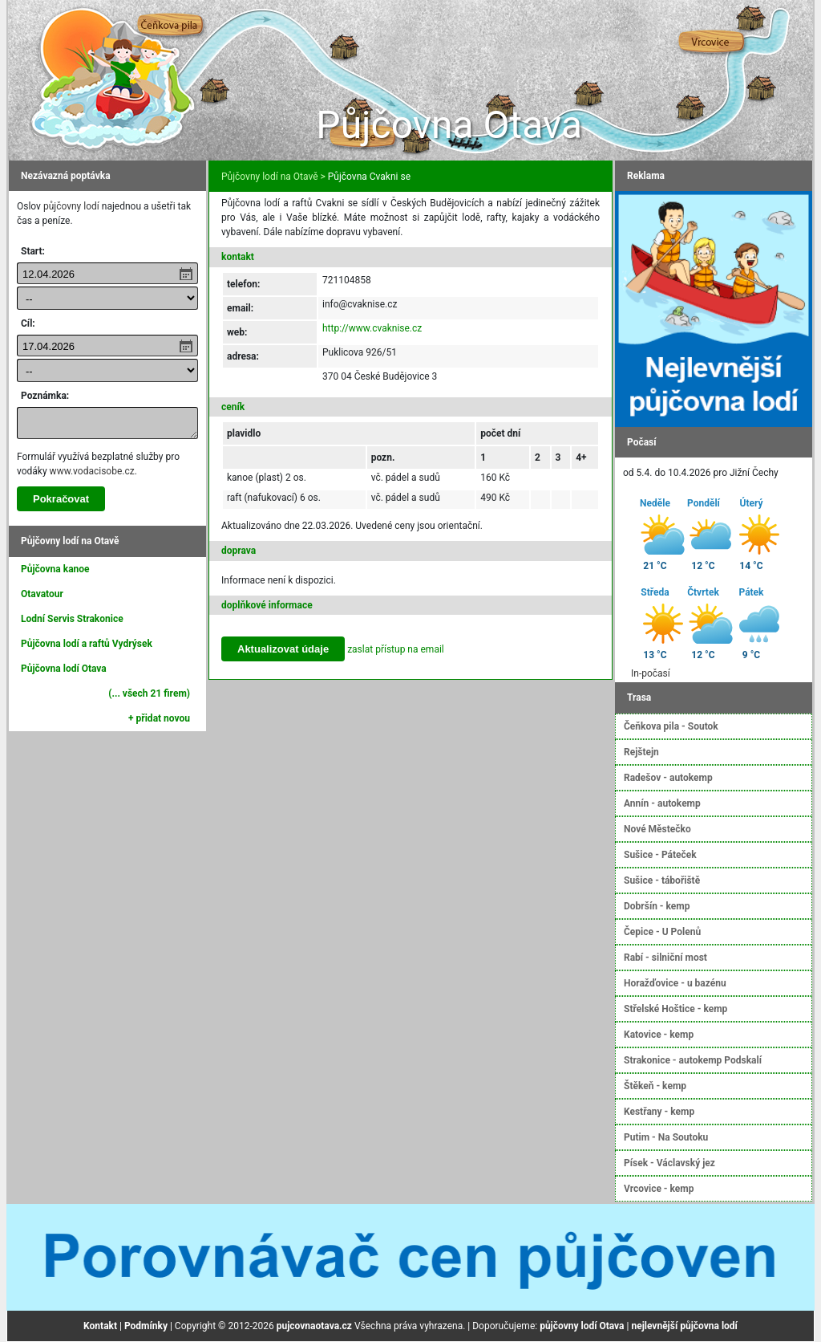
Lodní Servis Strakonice (72, 618)
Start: (33, 251)
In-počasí (650, 673)
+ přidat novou (159, 718)
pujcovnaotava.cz (314, 1326)
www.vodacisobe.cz (92, 471)
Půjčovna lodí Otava (64, 668)
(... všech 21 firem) (149, 693)
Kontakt (100, 1326)
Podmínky (146, 1326)
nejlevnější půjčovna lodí (684, 1326)
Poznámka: (45, 395)
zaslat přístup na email (395, 649)
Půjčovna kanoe (55, 569)
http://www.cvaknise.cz (372, 328)
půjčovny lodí (71, 206)
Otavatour (42, 594)
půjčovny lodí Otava (582, 1326)
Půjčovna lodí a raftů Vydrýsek (86, 643)
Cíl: (28, 323)
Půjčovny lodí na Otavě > (273, 176)
